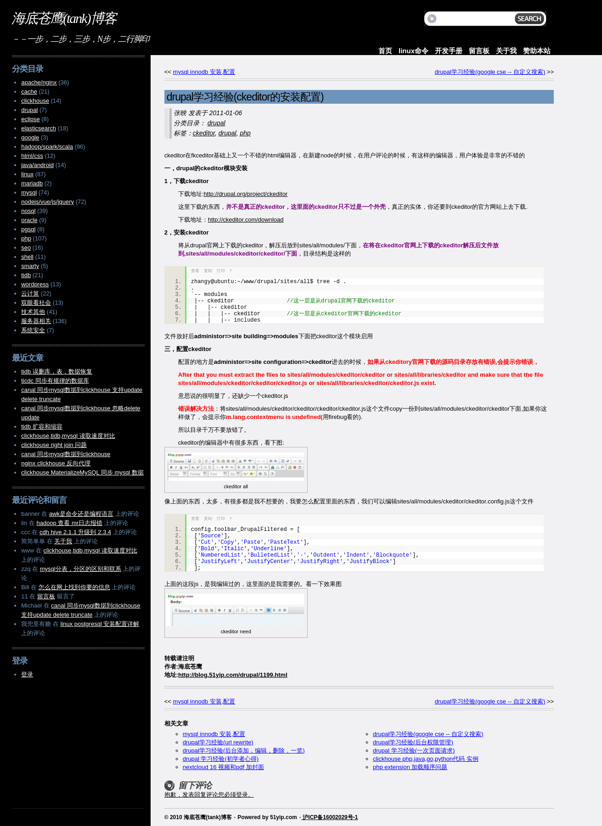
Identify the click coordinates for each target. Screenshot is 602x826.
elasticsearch (38, 128)
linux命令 (413, 51)
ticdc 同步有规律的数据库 (55, 380)
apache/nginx (38, 82)
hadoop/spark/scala (47, 146)
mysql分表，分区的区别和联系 (80, 568)
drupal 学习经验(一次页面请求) (414, 750)
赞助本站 (537, 51)
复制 (208, 270)
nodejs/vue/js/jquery (47, 201)
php (245, 133)
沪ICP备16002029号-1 (329, 817)
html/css (32, 155)
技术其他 (33, 311)
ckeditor (204, 133)
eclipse (30, 119)
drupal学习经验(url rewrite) (218, 742)
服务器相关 (36, 321)
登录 (27, 674)
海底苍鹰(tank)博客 (63, 18)
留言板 (479, 51)
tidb (26, 275)
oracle (29, 220)
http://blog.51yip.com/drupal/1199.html (232, 674)
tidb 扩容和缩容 (41, 426)
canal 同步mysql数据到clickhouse (65, 454)
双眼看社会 (36, 302)
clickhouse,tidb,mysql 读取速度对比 (68, 435)
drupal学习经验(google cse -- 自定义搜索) (490, 71)
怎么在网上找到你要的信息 (74, 587)
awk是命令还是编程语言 (81, 513)
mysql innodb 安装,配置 (204, 71)
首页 (385, 51)
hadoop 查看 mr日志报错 (69, 522)
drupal (216, 123)
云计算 (30, 293)
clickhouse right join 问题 (54, 444)
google (30, 137)
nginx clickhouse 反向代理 (55, 463)
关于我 (506, 51)
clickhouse (35, 100)
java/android (37, 165)
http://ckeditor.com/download (246, 219)
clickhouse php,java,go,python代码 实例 (425, 758)
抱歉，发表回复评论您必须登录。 (209, 794)
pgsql (28, 229)
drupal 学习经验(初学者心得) (221, 758)
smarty (30, 265)
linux (27, 174)
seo (26, 247)
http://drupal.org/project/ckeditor (245, 193)
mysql (29, 192)
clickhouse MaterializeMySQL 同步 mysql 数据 (82, 472)
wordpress (35, 284)
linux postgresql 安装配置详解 (99, 623)
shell (27, 256)
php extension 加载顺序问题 (410, 767)
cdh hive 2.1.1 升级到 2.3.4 (75, 532)
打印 (221, 270)
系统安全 (33, 330)
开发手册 (448, 51)
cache (29, 91)
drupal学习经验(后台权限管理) (413, 742)
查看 (195, 270)
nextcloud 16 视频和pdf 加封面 (223, 767)
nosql (28, 210)
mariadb (32, 183)
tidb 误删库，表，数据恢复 (56, 371)
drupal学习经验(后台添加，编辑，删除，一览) (244, 750)
